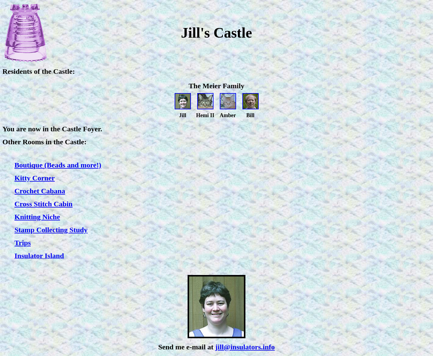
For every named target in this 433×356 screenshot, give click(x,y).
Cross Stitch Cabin (43, 204)
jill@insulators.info (245, 347)
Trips (22, 243)
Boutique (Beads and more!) (57, 165)
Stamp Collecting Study (51, 230)
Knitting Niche (37, 217)
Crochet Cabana (39, 191)
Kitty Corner (34, 178)
